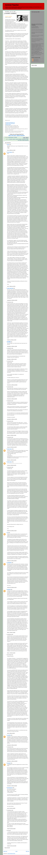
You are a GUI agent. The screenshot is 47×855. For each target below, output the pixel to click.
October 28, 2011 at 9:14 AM (11, 845)
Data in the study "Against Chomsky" (17, 135)
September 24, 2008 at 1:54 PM (12, 300)
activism (14, 139)
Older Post (27, 851)
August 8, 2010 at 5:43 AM (11, 828)
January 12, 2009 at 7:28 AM (11, 435)
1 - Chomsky (10, 139)
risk (18, 140)
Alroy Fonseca (9, 152)
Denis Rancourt (9, 787)
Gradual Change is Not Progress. (10, 123)
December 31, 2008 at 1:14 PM (12, 419)
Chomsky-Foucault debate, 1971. (10, 122)
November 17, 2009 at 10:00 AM (12, 761)
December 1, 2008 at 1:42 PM (11, 359)
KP (7, 532)
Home (16, 851)
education (20, 139)
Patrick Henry (9, 461)
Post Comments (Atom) (11, 853)
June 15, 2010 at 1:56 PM (11, 808)
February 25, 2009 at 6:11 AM (11, 587)
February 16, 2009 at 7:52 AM (11, 530)
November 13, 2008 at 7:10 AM (12, 346)
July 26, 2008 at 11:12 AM (11, 150)
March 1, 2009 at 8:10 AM (11, 652)
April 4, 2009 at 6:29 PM (11, 733)
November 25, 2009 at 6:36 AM (12, 785)
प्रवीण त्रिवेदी (8, 341)
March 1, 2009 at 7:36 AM (11, 632)
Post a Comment (7, 847)
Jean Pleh (8, 735)
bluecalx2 (8, 589)
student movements (25, 140)
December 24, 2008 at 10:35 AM (12, 384)
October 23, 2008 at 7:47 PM (11, 339)
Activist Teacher (12, 5)
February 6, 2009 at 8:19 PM (11, 465)
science (20, 140)
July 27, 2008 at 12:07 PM (11, 286)
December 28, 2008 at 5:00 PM (12, 398)
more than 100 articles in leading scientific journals (37, 50)
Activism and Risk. (8, 124)
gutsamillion (9, 562)
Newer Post (5, 851)
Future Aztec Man (10, 288)
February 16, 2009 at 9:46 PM (11, 560)
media (27, 139)
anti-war (17, 139)
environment (24, 139)
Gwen (8, 144)
